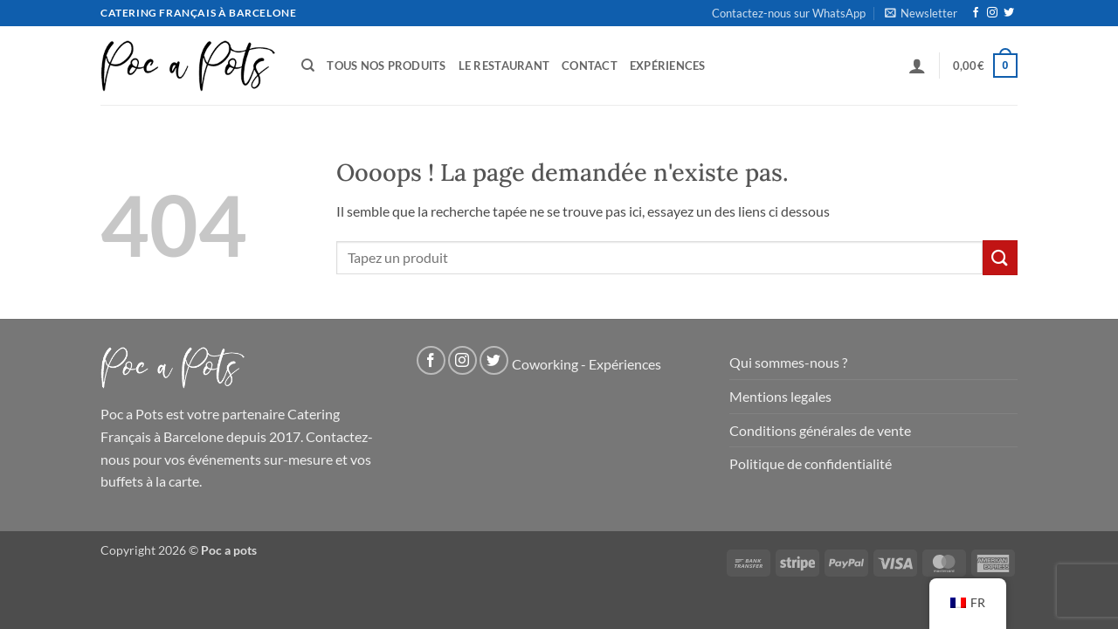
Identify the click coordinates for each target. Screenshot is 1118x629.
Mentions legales (780, 396)
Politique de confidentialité (810, 463)
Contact (590, 66)
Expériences (668, 66)
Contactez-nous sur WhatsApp (789, 13)
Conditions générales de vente (820, 430)
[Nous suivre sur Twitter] (1009, 13)
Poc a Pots (131, 413)
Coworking (545, 364)
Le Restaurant (504, 66)
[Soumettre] (1000, 257)
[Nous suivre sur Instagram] (992, 13)
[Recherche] (307, 65)
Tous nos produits (386, 66)
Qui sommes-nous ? (788, 362)
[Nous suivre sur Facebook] (975, 13)
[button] (921, 13)
